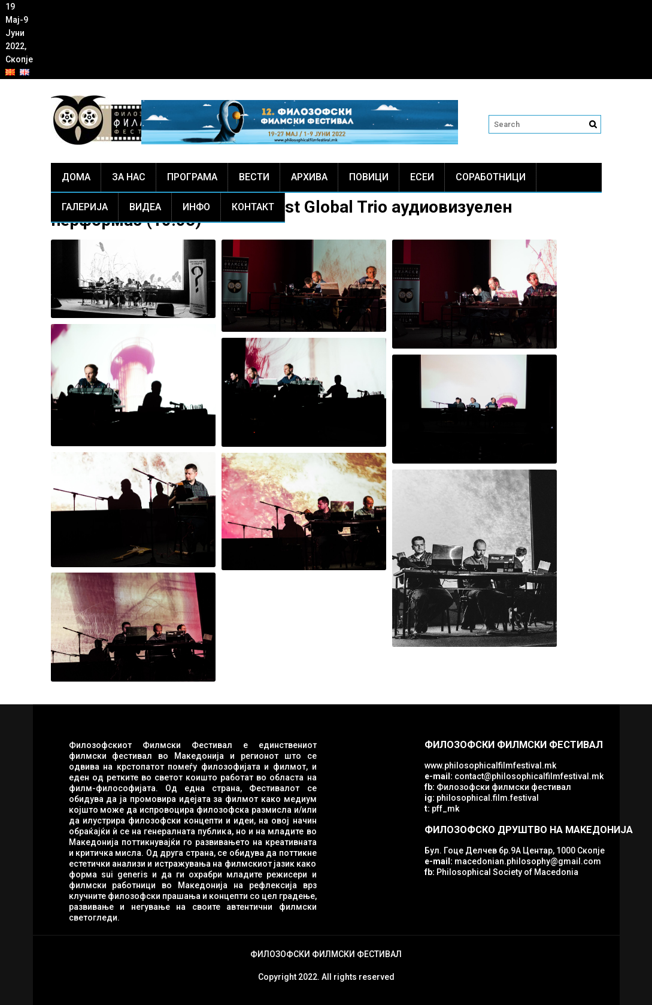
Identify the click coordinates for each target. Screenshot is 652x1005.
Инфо (196, 207)
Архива (309, 177)
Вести (254, 177)
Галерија (85, 207)
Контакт (253, 207)
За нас (128, 177)
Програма (192, 177)
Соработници (491, 177)
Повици (369, 177)
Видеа (145, 207)
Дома (76, 177)
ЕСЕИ (422, 177)
